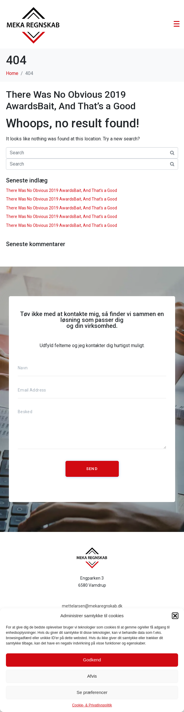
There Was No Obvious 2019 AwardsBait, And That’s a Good (71, 100)
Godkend (92, 659)
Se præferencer (91, 692)
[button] (175, 616)
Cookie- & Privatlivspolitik (92, 705)
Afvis (92, 676)
